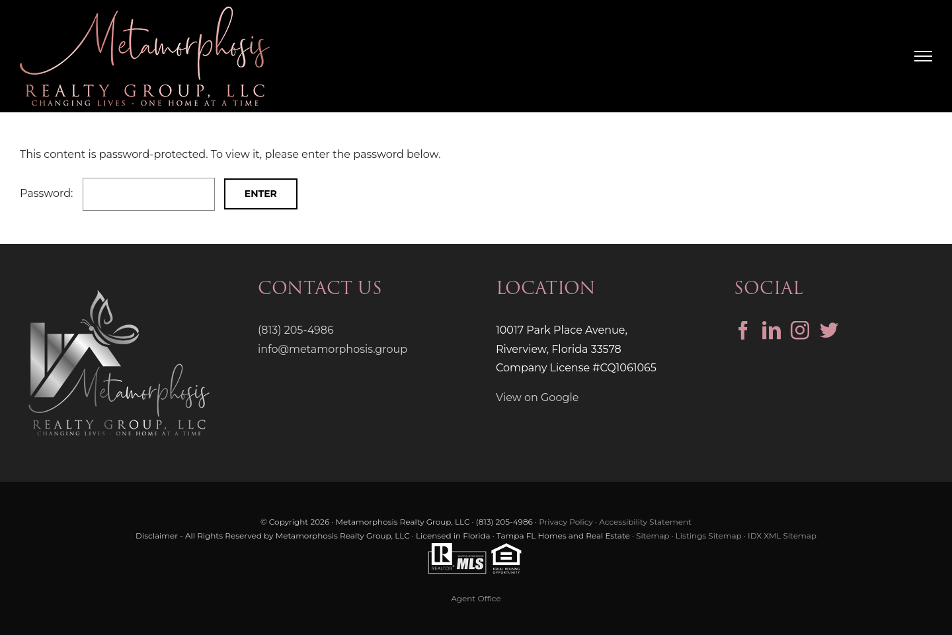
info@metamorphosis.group (332, 349)
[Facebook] (743, 330)
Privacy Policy (566, 522)
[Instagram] (800, 330)
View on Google (537, 397)
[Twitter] (829, 330)
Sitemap (652, 536)
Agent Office (475, 598)
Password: (117, 193)
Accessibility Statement (645, 522)
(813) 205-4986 (296, 330)
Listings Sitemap (709, 536)
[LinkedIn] (771, 330)
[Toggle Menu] (923, 56)
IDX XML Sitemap (782, 536)
